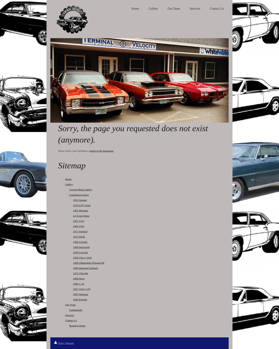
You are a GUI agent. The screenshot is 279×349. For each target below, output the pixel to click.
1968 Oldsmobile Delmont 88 (88, 262)
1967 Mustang (80, 210)
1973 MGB (79, 236)
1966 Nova (79, 278)
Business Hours (77, 325)
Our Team (70, 304)
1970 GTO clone (82, 205)
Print (59, 343)
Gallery (69, 184)
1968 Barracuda (81, 247)
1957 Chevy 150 (81, 289)
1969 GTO (78, 226)
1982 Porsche (80, 299)
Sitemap (69, 343)
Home (68, 179)
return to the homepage (102, 150)
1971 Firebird (80, 231)
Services (69, 315)
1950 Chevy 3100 (82, 257)
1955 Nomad (80, 200)
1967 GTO (78, 221)
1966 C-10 (78, 283)
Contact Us (71, 320)
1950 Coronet (80, 241)
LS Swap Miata (81, 215)
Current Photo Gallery (80, 189)
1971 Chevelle (80, 273)
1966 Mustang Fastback (85, 268)
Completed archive (79, 194)
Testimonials (76, 309)
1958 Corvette (80, 252)
